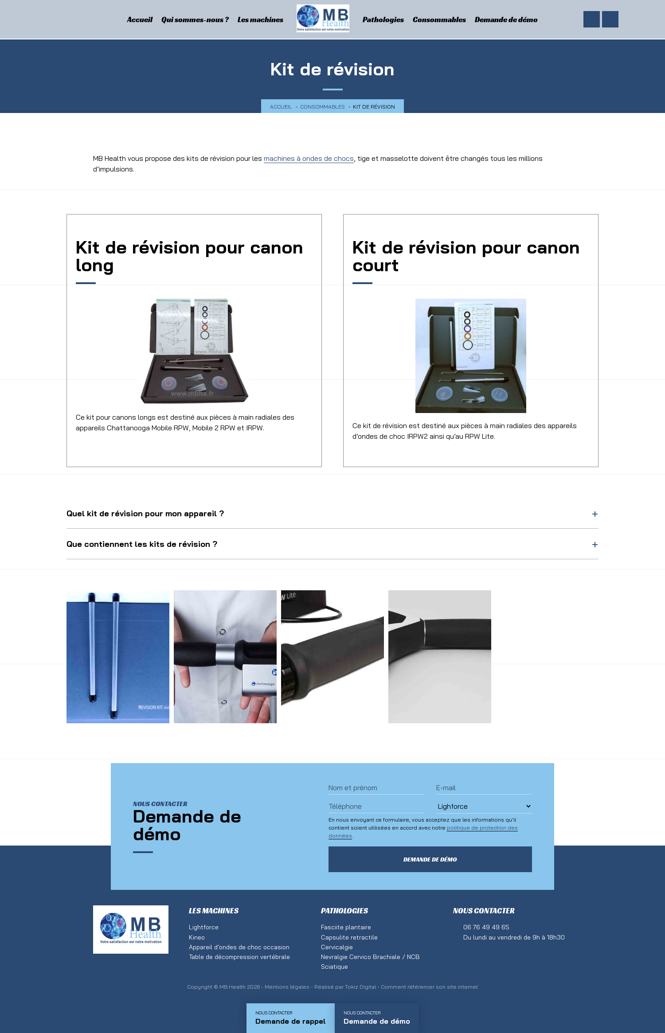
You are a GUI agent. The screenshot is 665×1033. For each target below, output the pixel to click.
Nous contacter (484, 911)
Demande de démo (506, 19)
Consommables (439, 19)
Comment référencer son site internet (429, 986)
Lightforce (204, 927)
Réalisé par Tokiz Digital (345, 986)
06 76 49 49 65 (486, 927)
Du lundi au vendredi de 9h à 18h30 (514, 937)
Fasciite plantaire (346, 927)
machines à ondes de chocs (309, 158)
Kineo (197, 937)
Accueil (140, 19)
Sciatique (334, 967)
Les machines (260, 19)
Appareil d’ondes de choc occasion (239, 947)
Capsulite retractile (349, 937)
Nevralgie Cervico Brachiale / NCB (370, 957)
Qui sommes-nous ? (195, 19)
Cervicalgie (337, 947)
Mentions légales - (289, 986)
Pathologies (383, 19)
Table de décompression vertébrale (239, 957)
